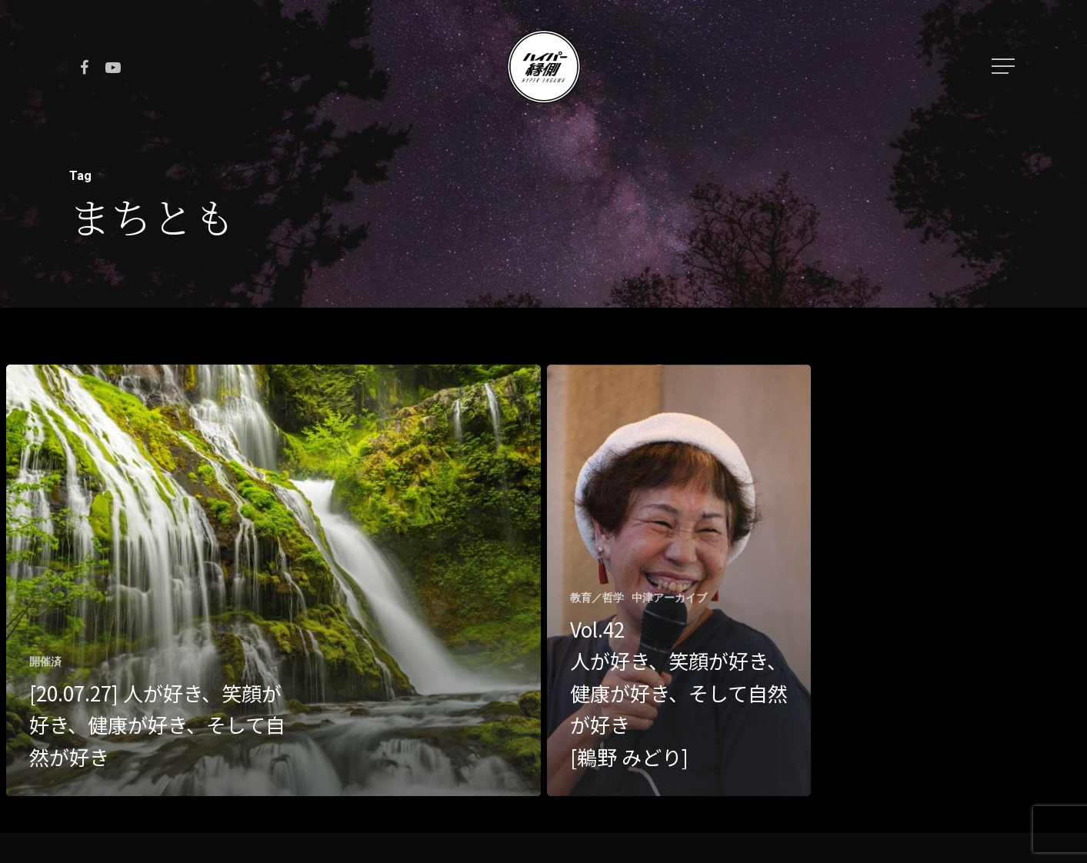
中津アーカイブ (669, 597)
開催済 (45, 661)
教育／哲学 (597, 597)
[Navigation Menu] (1005, 66)
